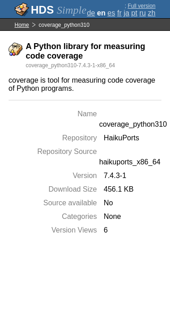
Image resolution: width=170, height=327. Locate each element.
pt (134, 13)
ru (142, 13)
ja (126, 13)
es (111, 13)
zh (151, 13)
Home (22, 25)
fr (119, 13)
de (91, 13)
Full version (141, 6)
